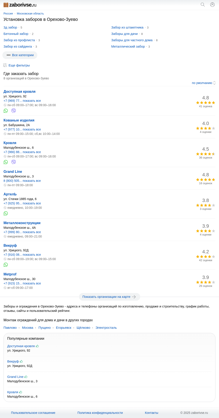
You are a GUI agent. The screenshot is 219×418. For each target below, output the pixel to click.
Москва (27, 327)
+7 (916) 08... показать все (22, 254)
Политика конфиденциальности (100, 412)
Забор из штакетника (127, 27)
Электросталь (106, 327)
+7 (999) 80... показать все (22, 232)
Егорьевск (63, 327)
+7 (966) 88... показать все (22, 152)
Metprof (10, 274)
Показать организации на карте (110, 296)
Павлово (10, 327)
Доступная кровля (20, 91)
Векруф (10, 245)
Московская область (30, 13)
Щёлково (83, 327)
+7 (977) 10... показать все (22, 129)
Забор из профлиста (19, 40)
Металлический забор (128, 46)
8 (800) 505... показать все (22, 180)
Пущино (44, 327)
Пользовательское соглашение (33, 412)
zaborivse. (20, 5)
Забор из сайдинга (18, 46)
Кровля (10, 143)
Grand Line (13, 171)
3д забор (10, 27)
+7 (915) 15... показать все (22, 283)
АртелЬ (10, 194)
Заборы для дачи (124, 34)
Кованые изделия (19, 120)
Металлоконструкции (22, 223)
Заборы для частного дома (132, 40)
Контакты (151, 412)
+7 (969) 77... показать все (22, 100)
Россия (8, 13)
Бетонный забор (16, 34)
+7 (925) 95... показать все (22, 203)
